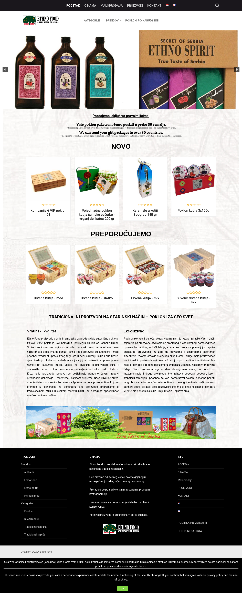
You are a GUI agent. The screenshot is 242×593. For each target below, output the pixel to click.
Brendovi (26, 464)
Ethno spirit (31, 488)
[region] (121, 69)
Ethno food (30, 480)
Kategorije (27, 503)
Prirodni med (31, 495)
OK (122, 588)
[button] (5, 69)
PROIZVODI (185, 488)
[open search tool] (217, 6)
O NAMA (183, 472)
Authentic (29, 472)
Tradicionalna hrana (35, 526)
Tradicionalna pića (34, 534)
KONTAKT (183, 495)
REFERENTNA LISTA (190, 531)
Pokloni (28, 511)
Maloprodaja (185, 480)
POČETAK (183, 464)
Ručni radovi (31, 519)
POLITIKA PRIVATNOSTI (192, 522)
